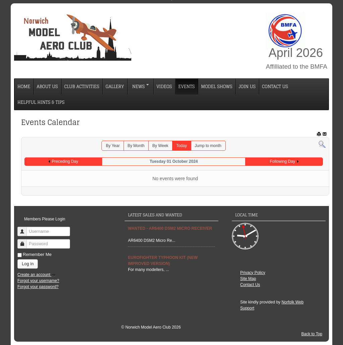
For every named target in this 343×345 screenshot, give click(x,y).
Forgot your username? (38, 280)
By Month (136, 145)
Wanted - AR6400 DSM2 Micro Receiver (170, 228)
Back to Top (311, 334)
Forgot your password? (38, 286)
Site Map (248, 278)
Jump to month (208, 145)
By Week (160, 145)
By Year (113, 145)
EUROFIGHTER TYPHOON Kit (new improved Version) (163, 260)
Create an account (36, 274)
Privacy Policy (252, 272)
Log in (27, 263)
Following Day (282, 161)
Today (181, 145)
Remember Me (37, 254)
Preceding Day (65, 161)
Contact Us (250, 284)
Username (24, 228)
